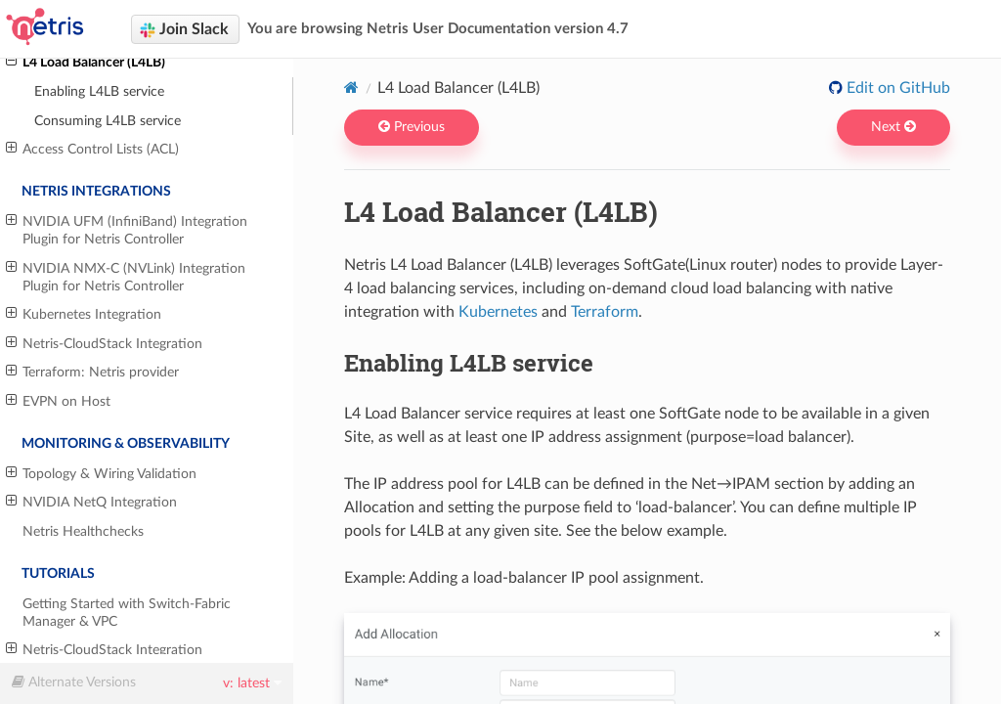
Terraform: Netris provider (92, 371)
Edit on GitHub (896, 88)
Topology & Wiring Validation (101, 473)
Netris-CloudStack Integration (104, 343)
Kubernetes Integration (83, 314)
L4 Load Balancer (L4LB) (85, 61)
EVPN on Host (58, 401)
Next (893, 127)
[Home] (351, 87)
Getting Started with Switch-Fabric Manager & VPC (126, 612)
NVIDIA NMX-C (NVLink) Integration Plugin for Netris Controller (125, 276)
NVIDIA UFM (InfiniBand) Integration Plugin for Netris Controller (126, 229)
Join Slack (184, 30)
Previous (411, 127)
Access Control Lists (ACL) (92, 148)
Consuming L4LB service (107, 120)
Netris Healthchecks (83, 531)
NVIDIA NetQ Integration (91, 501)
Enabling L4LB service (99, 91)
